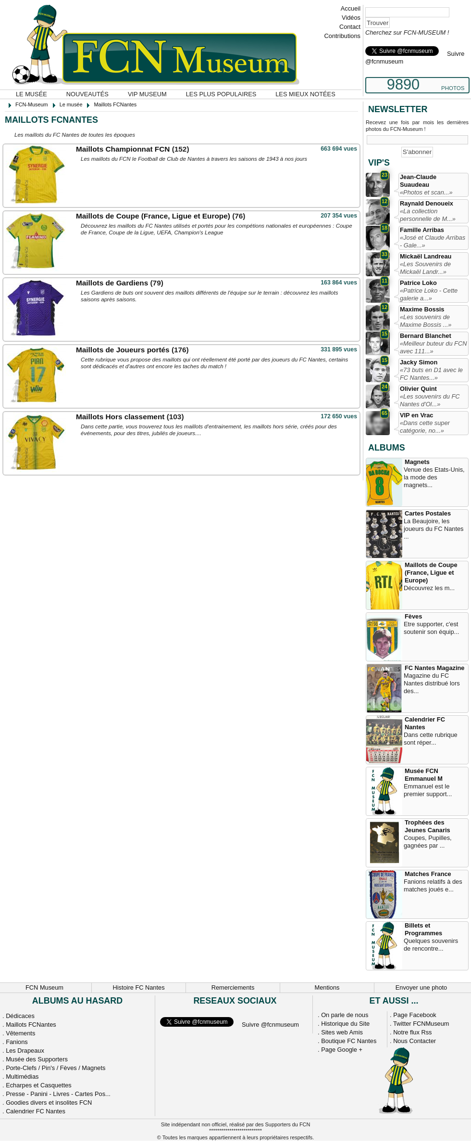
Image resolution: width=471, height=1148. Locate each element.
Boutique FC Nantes (348, 1041)
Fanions (17, 1041)
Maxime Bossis (422, 309)
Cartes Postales (428, 513)
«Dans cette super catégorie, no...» (425, 426)
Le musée (31, 94)
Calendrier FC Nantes (425, 723)
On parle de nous (344, 1015)
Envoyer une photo (421, 987)
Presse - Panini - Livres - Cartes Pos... (58, 1093)
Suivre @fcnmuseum (270, 1024)
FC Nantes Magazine (434, 667)
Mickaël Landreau (425, 256)
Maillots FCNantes (31, 1024)
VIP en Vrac (416, 415)
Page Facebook (414, 1015)
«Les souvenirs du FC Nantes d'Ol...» (429, 400)
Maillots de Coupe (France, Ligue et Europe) (153, 216)
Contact (349, 26)
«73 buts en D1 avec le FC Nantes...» (431, 373)
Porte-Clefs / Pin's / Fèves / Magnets (55, 1067)
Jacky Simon (418, 362)
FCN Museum (44, 987)
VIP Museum (147, 94)
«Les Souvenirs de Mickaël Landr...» (425, 267)
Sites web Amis (342, 1032)
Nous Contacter (414, 1041)
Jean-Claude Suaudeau (418, 180)
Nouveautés (87, 94)
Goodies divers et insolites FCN (49, 1102)
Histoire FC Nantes (138, 987)
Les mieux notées (305, 94)
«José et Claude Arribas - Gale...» (432, 241)
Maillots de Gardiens (112, 283)
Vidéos (351, 17)
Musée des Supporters (37, 1059)
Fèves (413, 616)
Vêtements (20, 1033)
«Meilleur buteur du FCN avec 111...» (433, 347)
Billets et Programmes (423, 929)
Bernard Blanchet (425, 335)
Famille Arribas (422, 229)
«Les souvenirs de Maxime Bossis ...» (425, 320)
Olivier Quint (418, 388)
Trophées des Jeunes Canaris (427, 826)
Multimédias (22, 1076)
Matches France (428, 873)
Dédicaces (20, 1015)
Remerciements (233, 987)
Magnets (417, 461)
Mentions (327, 987)
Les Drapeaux (25, 1050)
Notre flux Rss (412, 1032)
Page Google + (341, 1049)
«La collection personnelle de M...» (428, 214)
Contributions (342, 35)
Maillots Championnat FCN (123, 149)
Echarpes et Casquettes (39, 1085)
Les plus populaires (221, 94)
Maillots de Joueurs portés (123, 350)
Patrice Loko (418, 282)
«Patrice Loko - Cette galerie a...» (429, 294)
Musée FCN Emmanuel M (424, 774)
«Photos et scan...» (426, 192)
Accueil (350, 8)
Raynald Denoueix (426, 203)
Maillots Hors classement (120, 417)
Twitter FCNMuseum (421, 1023)
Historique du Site (345, 1023)
